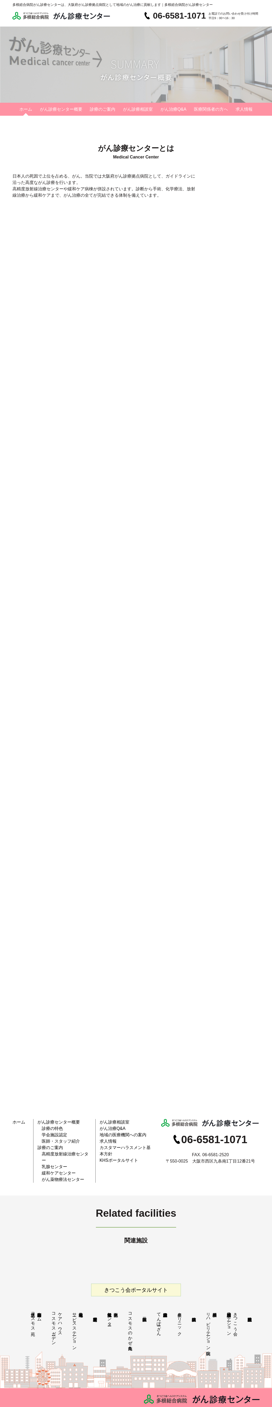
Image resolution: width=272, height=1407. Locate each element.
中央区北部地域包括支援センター (109, 1303)
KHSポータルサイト (115, 1147)
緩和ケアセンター (55, 1157)
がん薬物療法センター (59, 1162)
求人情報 (244, 109)
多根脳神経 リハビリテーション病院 (211, 1315)
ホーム (25, 109)
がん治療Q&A (173, 109)
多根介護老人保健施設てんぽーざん (159, 1307)
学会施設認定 (52, 1132)
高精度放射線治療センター (62, 1147)
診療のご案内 (102, 109)
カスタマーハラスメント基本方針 (125, 1142)
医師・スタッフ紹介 (57, 1137)
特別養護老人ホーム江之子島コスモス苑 (36, 1305)
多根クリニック (179, 1308)
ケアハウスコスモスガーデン (57, 1312)
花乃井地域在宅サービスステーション (74, 1315)
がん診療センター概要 (61, 109)
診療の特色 (50, 1127)
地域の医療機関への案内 (119, 1132)
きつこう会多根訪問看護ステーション (232, 1308)
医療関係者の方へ (211, 109)
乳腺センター (52, 1152)
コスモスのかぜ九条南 (130, 1312)
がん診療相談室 (138, 109)
